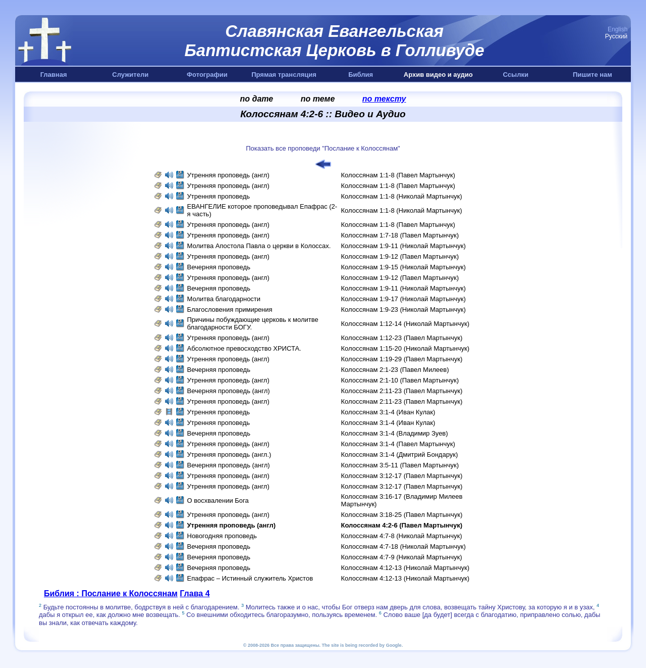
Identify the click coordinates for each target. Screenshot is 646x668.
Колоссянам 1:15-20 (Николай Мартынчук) (405, 348)
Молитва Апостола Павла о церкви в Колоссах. (259, 246)
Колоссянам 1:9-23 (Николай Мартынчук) (403, 309)
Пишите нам (592, 74)
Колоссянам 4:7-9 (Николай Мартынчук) (401, 557)
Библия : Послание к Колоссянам (111, 593)
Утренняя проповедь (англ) (228, 175)
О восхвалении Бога (218, 500)
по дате (257, 98)
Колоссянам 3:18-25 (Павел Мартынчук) (402, 514)
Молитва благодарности (224, 299)
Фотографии (207, 74)
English (617, 29)
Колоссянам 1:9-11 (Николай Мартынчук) (403, 246)
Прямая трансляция (283, 74)
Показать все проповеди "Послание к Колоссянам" (323, 148)
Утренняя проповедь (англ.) (229, 454)
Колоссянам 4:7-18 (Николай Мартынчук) (403, 546)
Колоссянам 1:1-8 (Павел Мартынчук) (398, 175)
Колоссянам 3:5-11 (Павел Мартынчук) (400, 465)
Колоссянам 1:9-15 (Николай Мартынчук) (403, 267)
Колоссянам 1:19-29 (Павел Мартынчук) (402, 359)
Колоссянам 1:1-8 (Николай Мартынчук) (401, 196)
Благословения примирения (230, 309)
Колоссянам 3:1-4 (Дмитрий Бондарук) (399, 454)
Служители (130, 74)
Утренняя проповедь (219, 196)
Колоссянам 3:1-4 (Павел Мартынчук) (398, 444)
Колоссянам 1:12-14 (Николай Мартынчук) (405, 323)
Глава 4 (194, 593)
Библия (360, 74)
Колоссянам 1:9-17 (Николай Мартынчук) (403, 299)
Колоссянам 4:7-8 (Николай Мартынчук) (401, 536)
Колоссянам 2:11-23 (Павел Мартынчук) (402, 391)
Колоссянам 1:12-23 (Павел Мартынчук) (402, 338)
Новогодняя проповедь (222, 536)
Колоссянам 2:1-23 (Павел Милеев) (395, 369)
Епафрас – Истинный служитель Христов (250, 578)
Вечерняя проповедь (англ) (228, 391)
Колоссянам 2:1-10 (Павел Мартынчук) (400, 380)
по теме (318, 98)
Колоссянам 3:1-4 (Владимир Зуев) (394, 433)
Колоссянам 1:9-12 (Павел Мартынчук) (400, 256)
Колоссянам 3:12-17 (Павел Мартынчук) (402, 476)
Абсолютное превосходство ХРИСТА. (244, 348)
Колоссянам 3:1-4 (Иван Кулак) (388, 412)
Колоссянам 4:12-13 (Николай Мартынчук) (405, 567)
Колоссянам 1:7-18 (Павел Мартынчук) (400, 235)
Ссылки (515, 74)
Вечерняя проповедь (218, 267)
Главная (53, 74)
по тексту (384, 98)
